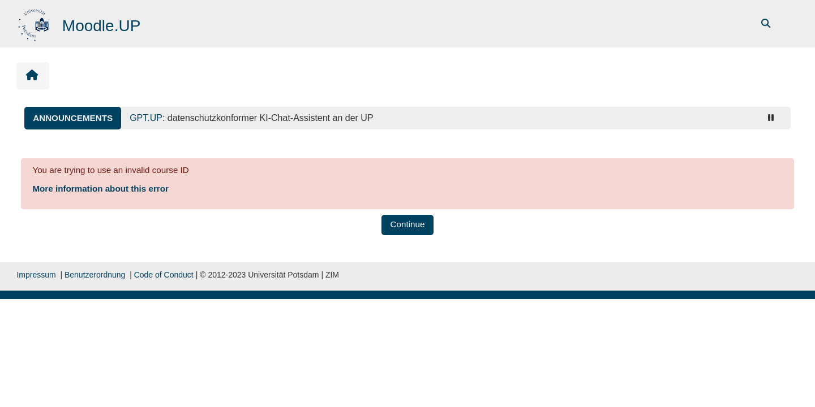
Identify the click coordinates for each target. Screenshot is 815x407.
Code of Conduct (164, 274)
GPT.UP (146, 118)
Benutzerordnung (95, 274)
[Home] (34, 23)
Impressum (35, 274)
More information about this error (100, 188)
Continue (408, 224)
